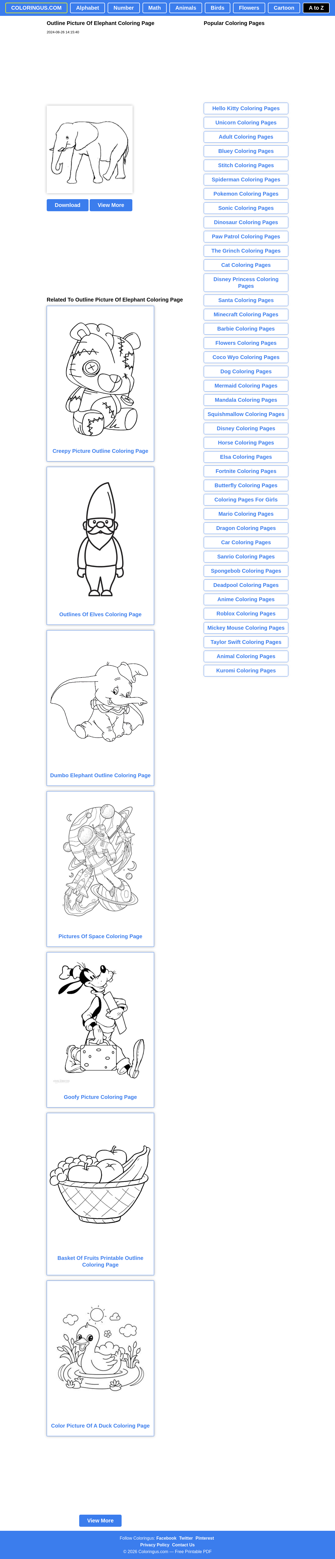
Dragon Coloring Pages (246, 528)
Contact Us (183, 1545)
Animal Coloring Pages (246, 656)
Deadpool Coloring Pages (246, 585)
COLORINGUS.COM (36, 8)
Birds (217, 8)
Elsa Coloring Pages (246, 457)
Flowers (249, 8)
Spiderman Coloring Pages (246, 179)
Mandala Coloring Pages (246, 400)
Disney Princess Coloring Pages (245, 282)
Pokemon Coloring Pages (245, 194)
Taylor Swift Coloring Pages (245, 642)
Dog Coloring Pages (246, 371)
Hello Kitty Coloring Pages (246, 108)
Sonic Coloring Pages (246, 208)
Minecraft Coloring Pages (246, 314)
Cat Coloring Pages (246, 265)
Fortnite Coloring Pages (246, 471)
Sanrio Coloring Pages (246, 557)
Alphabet (87, 8)
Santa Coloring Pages (246, 300)
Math (154, 8)
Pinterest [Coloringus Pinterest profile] (205, 1538)
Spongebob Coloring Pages (246, 571)
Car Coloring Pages (246, 542)
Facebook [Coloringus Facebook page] (166, 1538)
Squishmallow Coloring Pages (246, 414)
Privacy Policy (155, 1545)
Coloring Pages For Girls (246, 500)
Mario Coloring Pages (246, 514)
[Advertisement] (87, 70)
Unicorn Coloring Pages (246, 123)
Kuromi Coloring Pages (246, 670)
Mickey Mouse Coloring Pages (246, 628)
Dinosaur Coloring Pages (246, 222)
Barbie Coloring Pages (246, 329)
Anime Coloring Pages (246, 599)
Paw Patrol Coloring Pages (246, 236)
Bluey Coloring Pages (246, 151)
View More (111, 205)
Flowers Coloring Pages (246, 343)
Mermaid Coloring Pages (246, 386)
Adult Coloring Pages (246, 137)
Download (68, 205)
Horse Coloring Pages (246, 443)
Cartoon (284, 8)
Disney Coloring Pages (246, 428)
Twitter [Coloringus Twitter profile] (186, 1538)
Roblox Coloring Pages (245, 614)
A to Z (316, 8)
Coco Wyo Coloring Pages (246, 357)
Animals (185, 8)
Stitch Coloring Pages (246, 165)
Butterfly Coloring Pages (245, 485)
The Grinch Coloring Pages (246, 251)
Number (124, 8)
